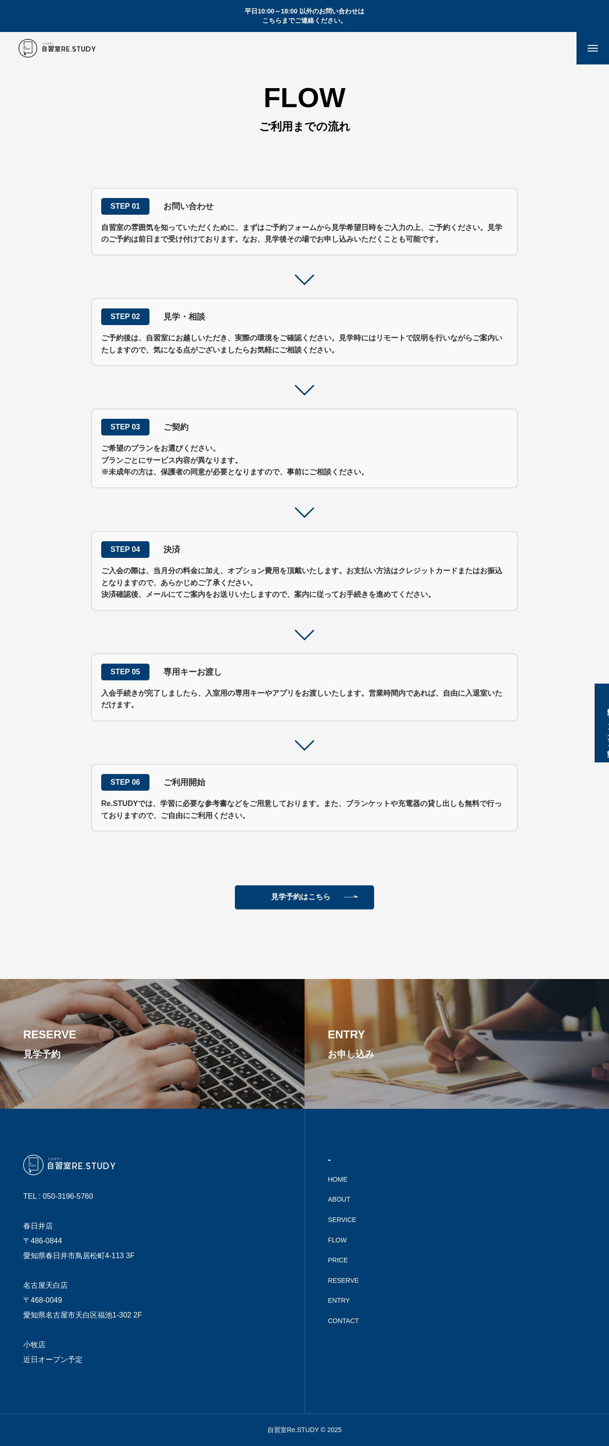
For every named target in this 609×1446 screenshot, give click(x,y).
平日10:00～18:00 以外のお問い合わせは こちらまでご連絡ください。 (304, 15)
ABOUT (339, 1199)
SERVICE (342, 1219)
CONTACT (343, 1320)
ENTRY (339, 1300)
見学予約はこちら (300, 897)
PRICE (338, 1260)
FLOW (337, 1240)
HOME (338, 1179)
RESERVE (343, 1280)
